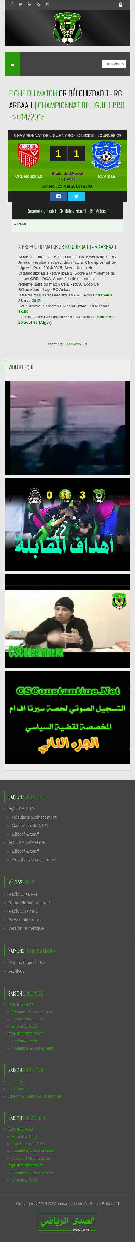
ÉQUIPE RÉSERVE (27, 842)
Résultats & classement (34, 817)
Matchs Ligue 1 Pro (26, 962)
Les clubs (16, 1081)
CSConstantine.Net (75, 344)
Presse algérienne (25, 919)
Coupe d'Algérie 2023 (31, 1158)
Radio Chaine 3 (23, 911)
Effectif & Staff (25, 834)
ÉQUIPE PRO (21, 808)
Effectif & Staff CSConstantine (34, 1096)
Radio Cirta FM (22, 894)
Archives (16, 971)
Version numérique (26, 928)
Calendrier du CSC (30, 825)
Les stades (17, 1089)
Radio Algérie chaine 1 (29, 902)
